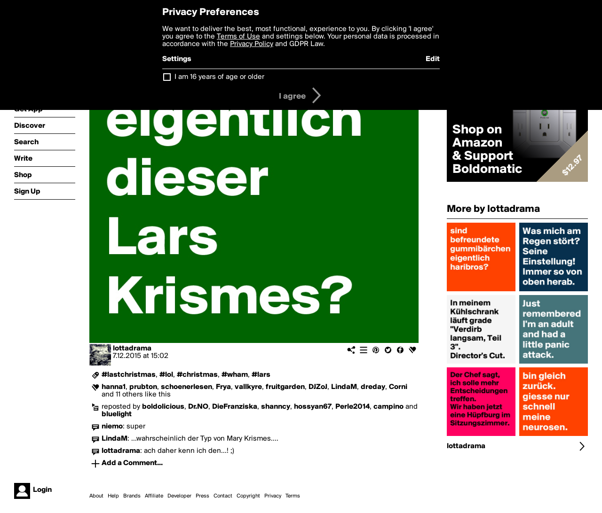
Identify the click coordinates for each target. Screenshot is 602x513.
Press (202, 496)
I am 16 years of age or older (219, 77)
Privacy (272, 496)
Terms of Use (238, 36)
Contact (223, 496)
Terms (292, 496)
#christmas (197, 375)
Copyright (248, 496)
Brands (132, 496)
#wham (235, 375)
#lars (261, 375)
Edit (433, 59)
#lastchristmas (129, 375)
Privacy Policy (251, 44)
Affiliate (154, 496)
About (96, 496)
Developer (179, 496)
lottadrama (132, 348)
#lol (166, 375)
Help (113, 496)
